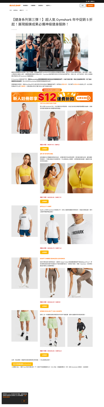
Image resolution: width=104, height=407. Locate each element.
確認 (24, 401)
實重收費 (64, 84)
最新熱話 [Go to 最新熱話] (16, 10)
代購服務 (22, 86)
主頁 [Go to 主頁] (11, 10)
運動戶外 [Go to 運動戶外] (22, 10)
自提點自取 (76, 84)
